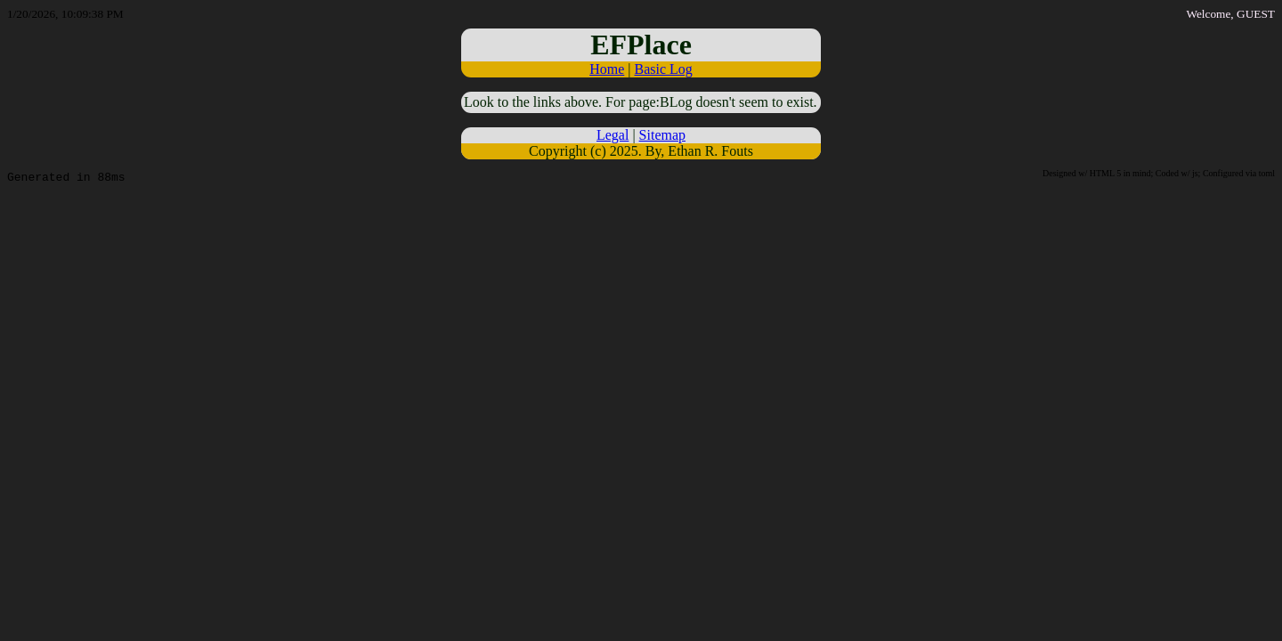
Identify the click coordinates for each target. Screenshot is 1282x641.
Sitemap (662, 134)
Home (606, 69)
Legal (612, 134)
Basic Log (663, 69)
